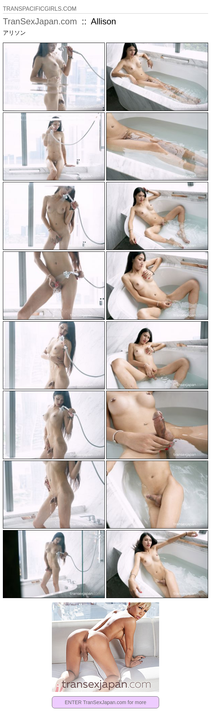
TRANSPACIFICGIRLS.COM (40, 9)
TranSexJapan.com (40, 21)
